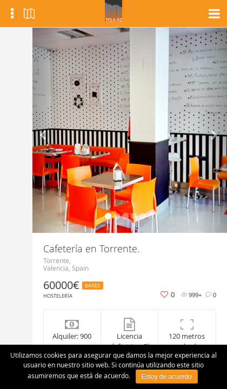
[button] (47, 130)
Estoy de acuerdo (167, 376)
